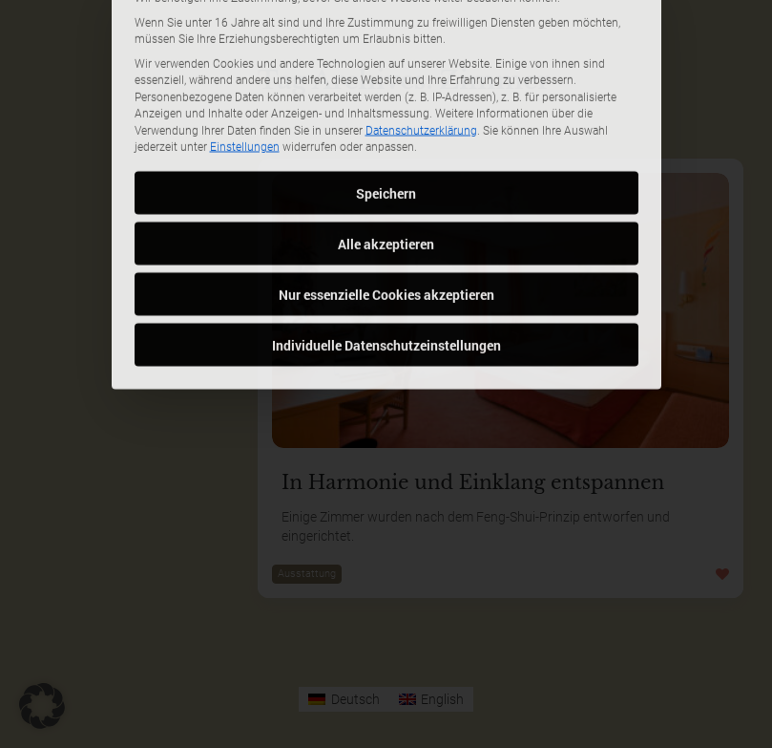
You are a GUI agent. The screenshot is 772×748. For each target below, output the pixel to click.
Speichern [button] (386, 106)
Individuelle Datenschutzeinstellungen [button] (386, 258)
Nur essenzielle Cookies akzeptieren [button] (386, 208)
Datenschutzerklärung (421, 44)
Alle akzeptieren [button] (386, 157)
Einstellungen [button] (245, 61)
